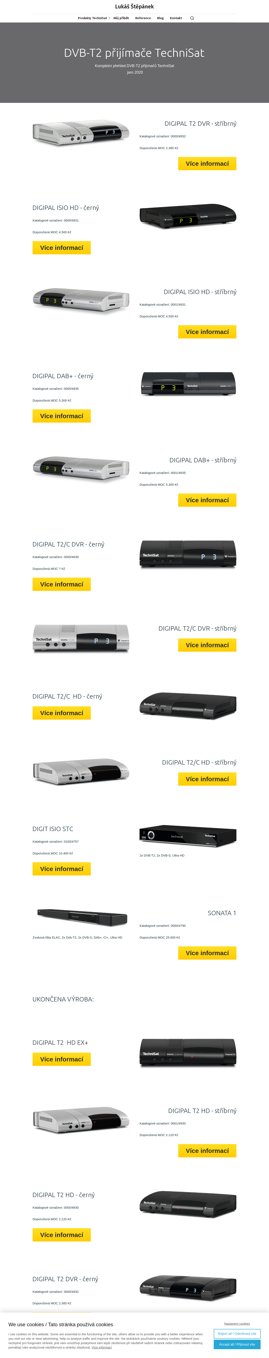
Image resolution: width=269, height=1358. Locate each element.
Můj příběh (121, 18)
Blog (160, 18)
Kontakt (176, 18)
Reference (143, 18)
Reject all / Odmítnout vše (237, 1333)
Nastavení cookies (237, 1323)
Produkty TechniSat (92, 18)
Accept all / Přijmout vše (237, 1344)
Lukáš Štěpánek (134, 6)
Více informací (102, 1347)
